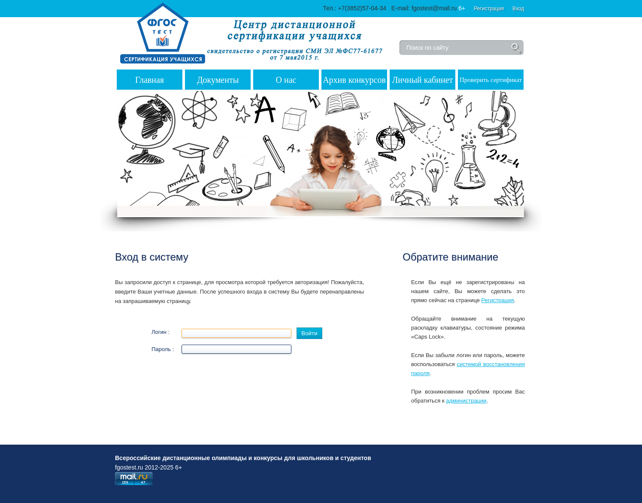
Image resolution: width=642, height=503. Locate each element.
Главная (149, 80)
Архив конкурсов (354, 80)
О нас (286, 80)
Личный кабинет (422, 80)
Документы (218, 80)
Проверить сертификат (491, 79)
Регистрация (489, 9)
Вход (518, 9)
